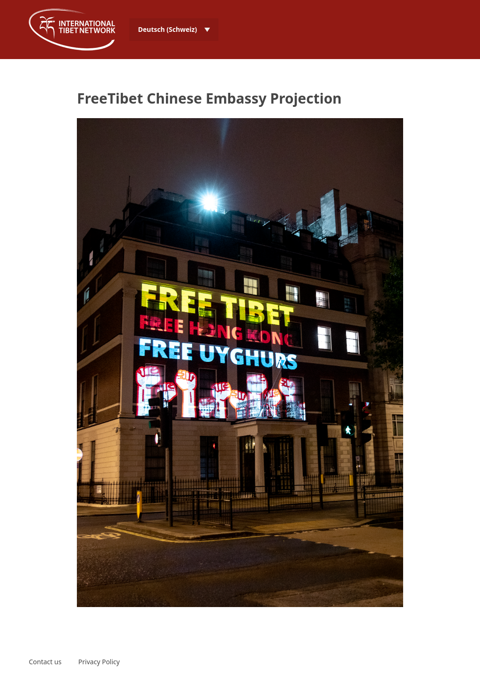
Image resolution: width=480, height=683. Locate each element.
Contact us (45, 661)
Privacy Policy (99, 661)
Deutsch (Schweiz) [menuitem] (167, 29)
